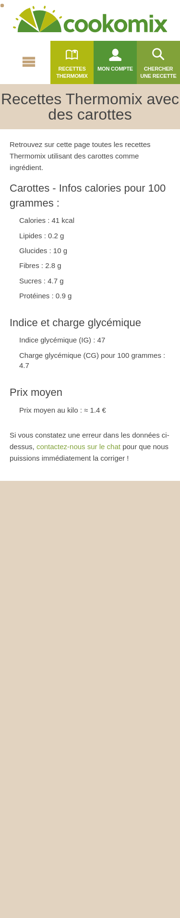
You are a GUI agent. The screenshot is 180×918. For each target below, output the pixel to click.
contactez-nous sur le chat (78, 446)
